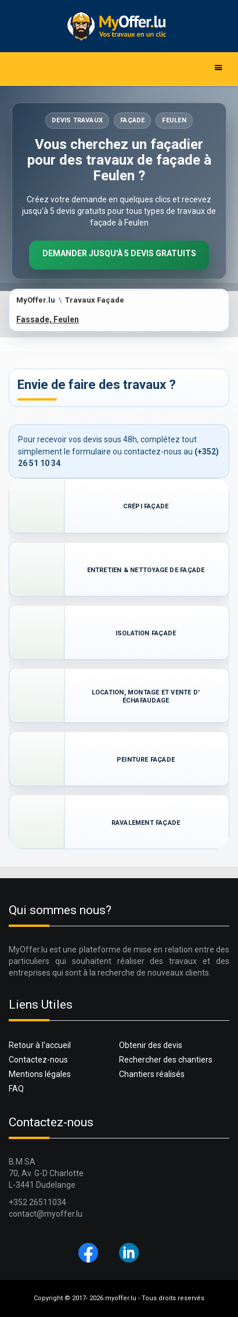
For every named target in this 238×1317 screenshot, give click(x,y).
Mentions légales (40, 1074)
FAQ (16, 1088)
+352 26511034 (37, 1202)
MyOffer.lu (35, 300)
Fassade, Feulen (47, 319)
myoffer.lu (120, 1298)
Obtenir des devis (150, 1045)
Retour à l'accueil (40, 1045)
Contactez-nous (38, 1059)
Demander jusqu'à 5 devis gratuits (119, 253)
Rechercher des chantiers (165, 1059)
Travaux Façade (94, 300)
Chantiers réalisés (152, 1074)
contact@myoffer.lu (45, 1213)
